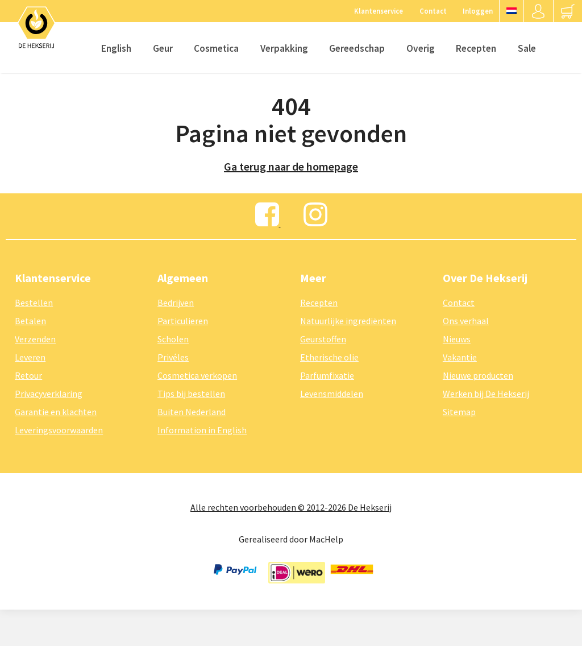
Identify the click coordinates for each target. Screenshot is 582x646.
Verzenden (35, 339)
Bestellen (34, 302)
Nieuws (457, 339)
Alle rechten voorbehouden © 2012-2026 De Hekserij (291, 507)
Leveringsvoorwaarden (59, 430)
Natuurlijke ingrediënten (348, 320)
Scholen (173, 339)
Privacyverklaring (48, 393)
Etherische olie (329, 357)
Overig (420, 48)
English (116, 48)
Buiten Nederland (191, 411)
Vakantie (460, 357)
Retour (28, 375)
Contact (433, 10)
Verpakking (284, 48)
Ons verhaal (466, 320)
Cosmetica (216, 48)
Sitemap (459, 411)
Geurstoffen (323, 339)
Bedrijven (175, 302)
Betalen (30, 320)
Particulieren (182, 320)
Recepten (476, 48)
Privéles (173, 357)
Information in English (202, 430)
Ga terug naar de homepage (291, 166)
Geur (163, 48)
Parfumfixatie (327, 375)
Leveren (30, 357)
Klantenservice (378, 10)
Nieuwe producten (478, 375)
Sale (527, 48)
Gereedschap (357, 48)
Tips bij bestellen (191, 393)
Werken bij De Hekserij (486, 393)
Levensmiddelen (331, 393)
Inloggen (478, 10)
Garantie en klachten (56, 411)
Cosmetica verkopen (197, 375)
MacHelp (326, 539)
